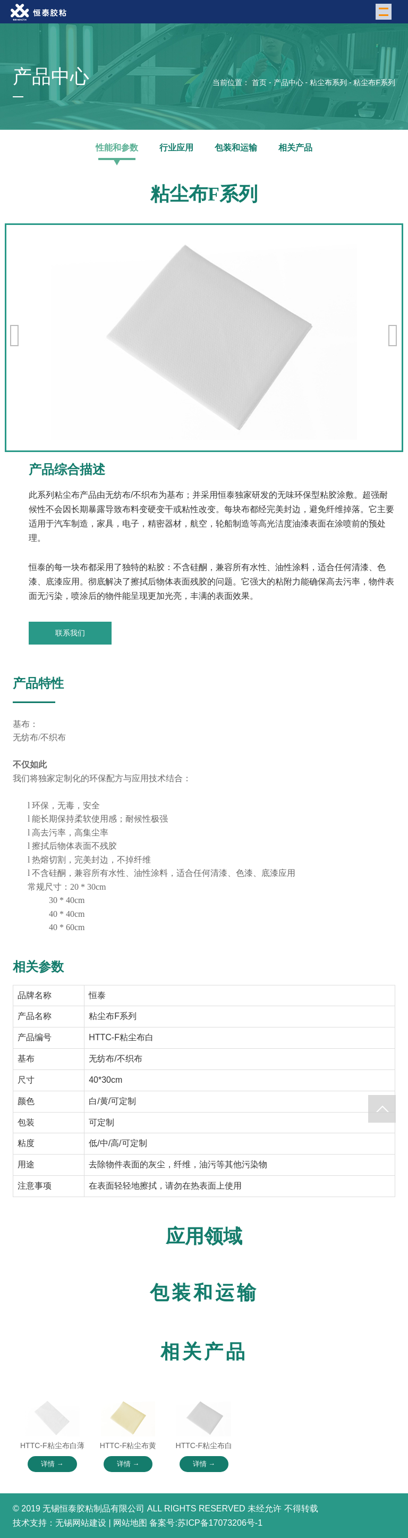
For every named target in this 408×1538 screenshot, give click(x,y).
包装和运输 (236, 147)
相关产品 (295, 147)
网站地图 (130, 1522)
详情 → (52, 1464)
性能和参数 (117, 147)
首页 (259, 82)
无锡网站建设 (80, 1522)
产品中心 (288, 82)
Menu (385, 10)
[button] (393, 336)
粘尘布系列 (328, 82)
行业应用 (176, 147)
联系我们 (70, 633)
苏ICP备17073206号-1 (219, 1522)
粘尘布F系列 (374, 82)
